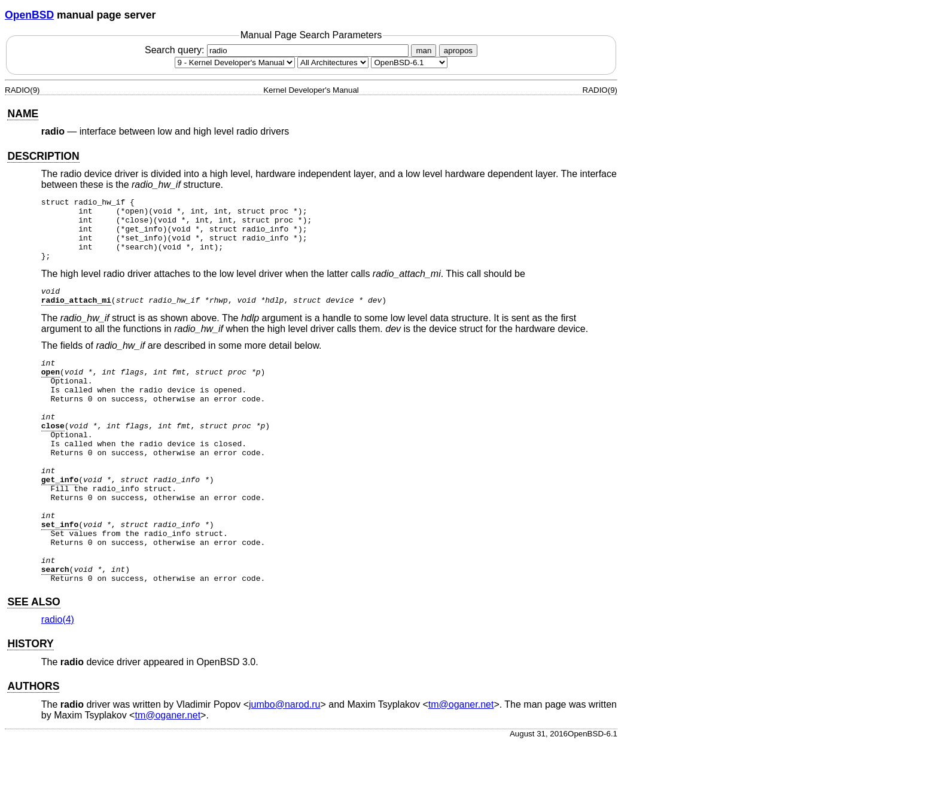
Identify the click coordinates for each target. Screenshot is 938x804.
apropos (458, 50)
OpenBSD (29, 15)
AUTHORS (33, 747)
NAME (22, 114)
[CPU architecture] (332, 62)
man (423, 50)
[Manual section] (235, 62)
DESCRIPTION (43, 156)
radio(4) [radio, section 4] (57, 680)
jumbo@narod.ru (284, 765)
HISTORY (30, 705)
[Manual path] (409, 62)
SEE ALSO (33, 663)
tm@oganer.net (461, 765)
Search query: (278, 50)
